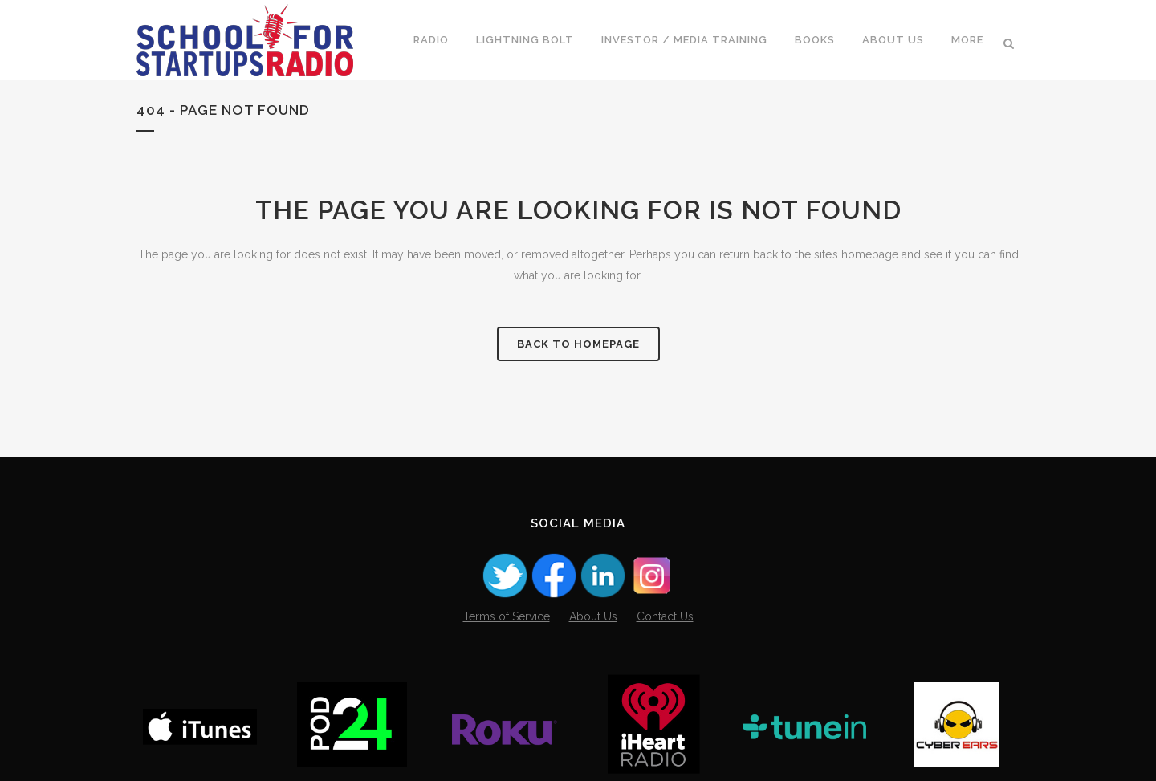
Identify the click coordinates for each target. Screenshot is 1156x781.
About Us (593, 616)
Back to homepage (578, 344)
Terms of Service (506, 616)
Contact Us (665, 616)
